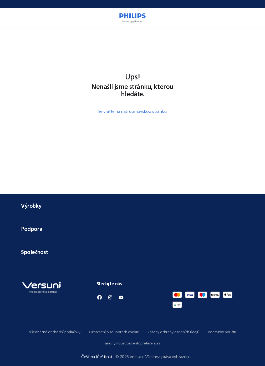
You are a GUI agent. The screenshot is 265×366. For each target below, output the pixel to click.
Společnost (132, 252)
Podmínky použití (222, 332)
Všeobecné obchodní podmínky (54, 332)
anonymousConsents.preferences (132, 343)
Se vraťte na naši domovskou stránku (132, 111)
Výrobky (132, 205)
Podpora (132, 228)
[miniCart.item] (253, 18)
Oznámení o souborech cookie (114, 332)
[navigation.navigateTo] (22, 34)
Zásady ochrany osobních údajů (173, 332)
